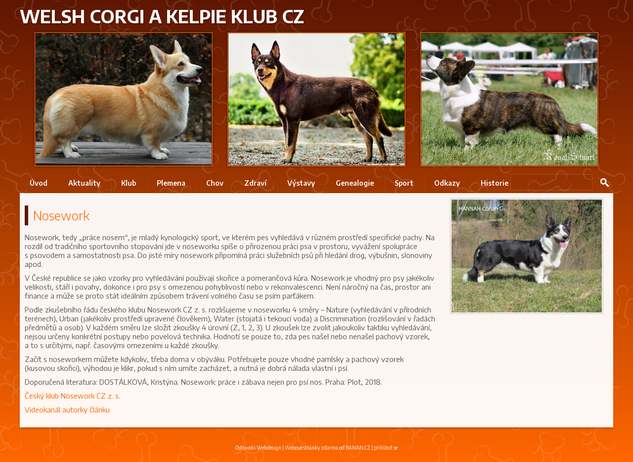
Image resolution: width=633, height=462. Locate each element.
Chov (215, 183)
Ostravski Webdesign (258, 448)
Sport (404, 183)
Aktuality (84, 183)
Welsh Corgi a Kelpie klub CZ (162, 16)
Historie (494, 183)
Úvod (38, 183)
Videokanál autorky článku (67, 409)
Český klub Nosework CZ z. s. (72, 395)
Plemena (171, 183)
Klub (128, 183)
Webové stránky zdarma (311, 448)
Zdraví (255, 183)
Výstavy (301, 183)
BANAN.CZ (358, 448)
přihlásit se (386, 448)
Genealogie (355, 183)
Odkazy (447, 183)
